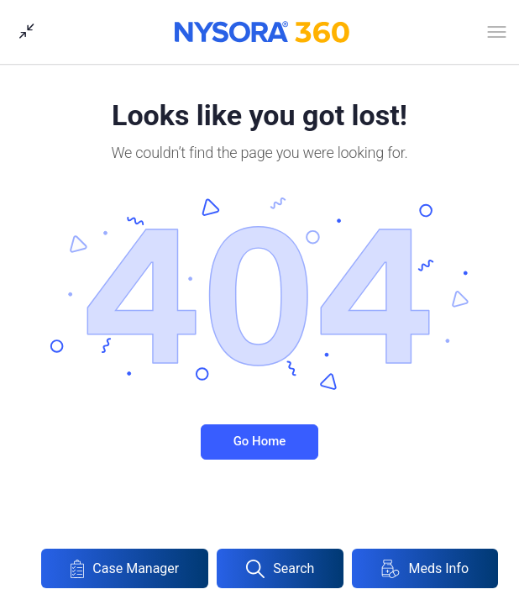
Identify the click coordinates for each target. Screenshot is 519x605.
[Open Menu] (497, 35)
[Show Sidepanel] (22, 32)
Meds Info (425, 569)
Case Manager (125, 569)
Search (280, 569)
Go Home (259, 441)
